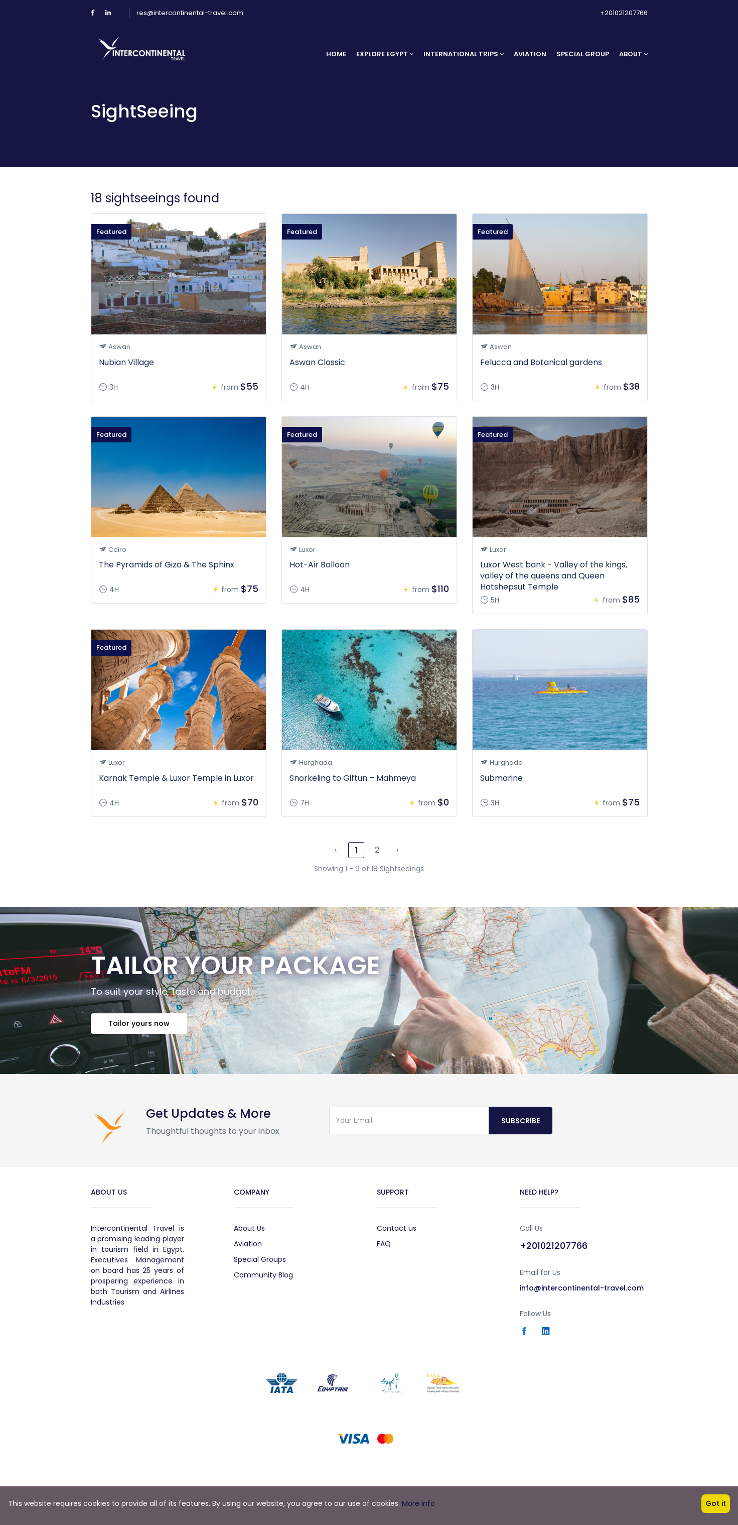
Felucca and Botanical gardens (541, 362)
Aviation (530, 54)
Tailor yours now (139, 1023)
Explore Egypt (384, 54)
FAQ (384, 1244)
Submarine (501, 778)
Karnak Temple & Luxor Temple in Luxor (176, 778)
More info (418, 1503)
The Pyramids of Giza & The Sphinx (166, 564)
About (633, 54)
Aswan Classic (317, 362)
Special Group (582, 54)
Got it (715, 1503)
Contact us (396, 1228)
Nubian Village (126, 362)
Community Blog (263, 1275)
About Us (249, 1228)
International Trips (463, 54)
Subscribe (520, 1121)
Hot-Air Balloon (319, 564)
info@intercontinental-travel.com (582, 1288)
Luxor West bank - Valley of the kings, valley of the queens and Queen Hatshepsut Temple (553, 576)
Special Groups (260, 1259)
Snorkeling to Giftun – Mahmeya (352, 778)
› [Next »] (397, 850)
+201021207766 (624, 13)
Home (336, 54)
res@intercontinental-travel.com (189, 13)
